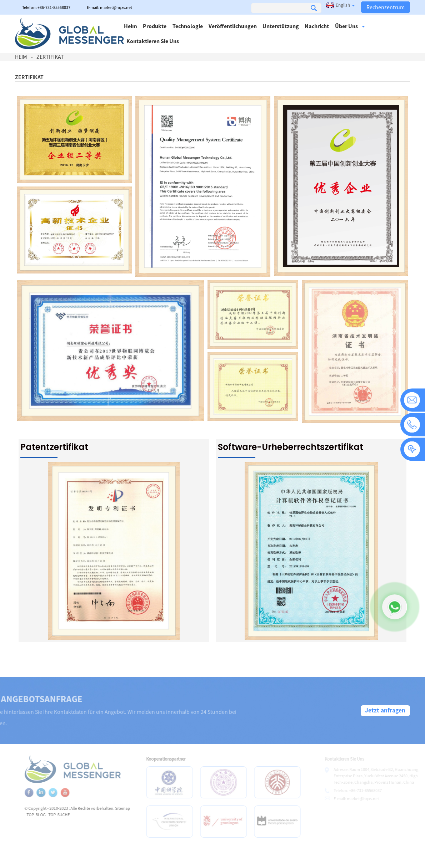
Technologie (187, 26)
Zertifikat (50, 56)
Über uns (350, 26)
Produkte (154, 26)
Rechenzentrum (385, 7)
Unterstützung (280, 26)
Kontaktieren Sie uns (152, 41)
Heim (130, 26)
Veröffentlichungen (233, 26)
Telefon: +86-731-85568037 (46, 7)
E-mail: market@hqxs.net (109, 7)
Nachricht (317, 26)
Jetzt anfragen (385, 710)
